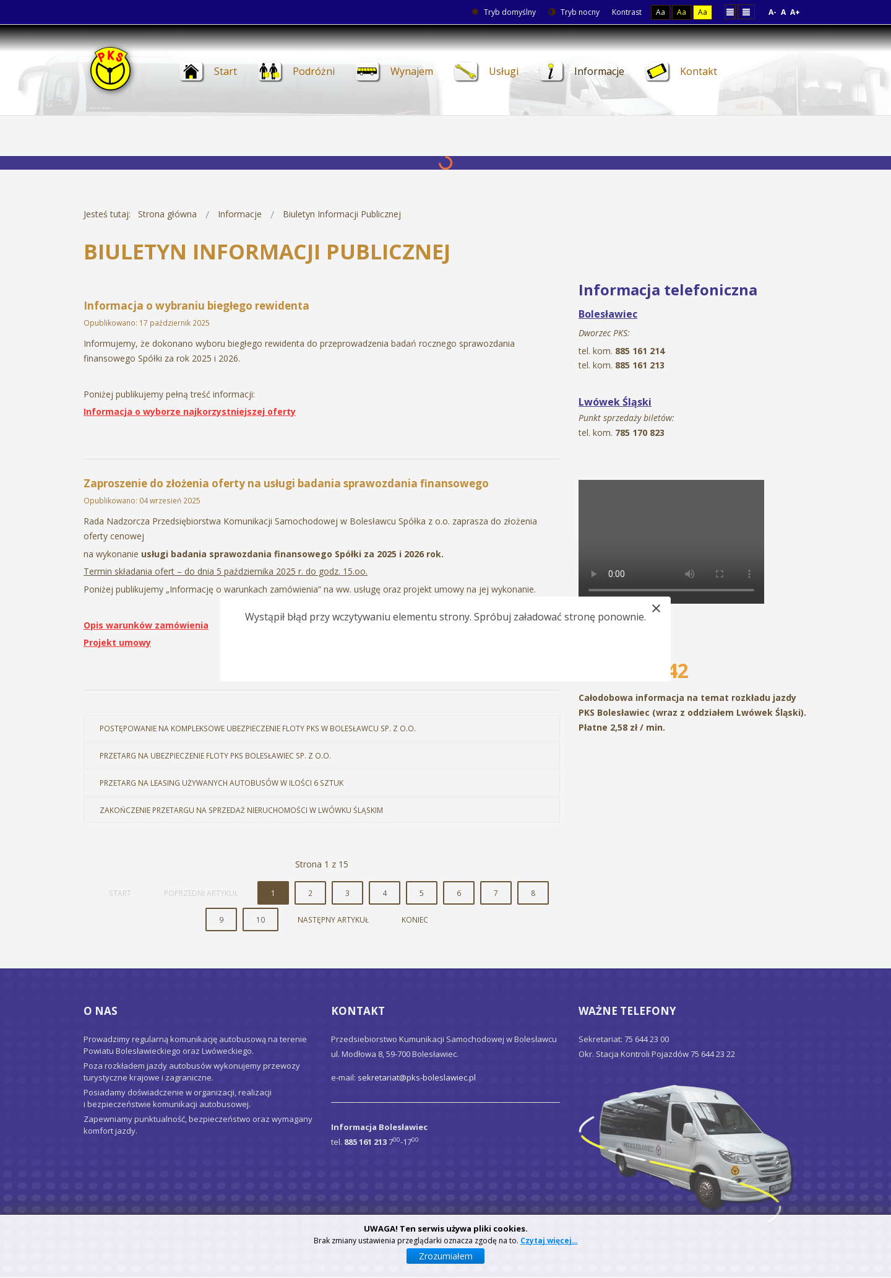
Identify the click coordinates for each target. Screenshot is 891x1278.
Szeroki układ (746, 11)
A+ (795, 12)
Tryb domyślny (503, 12)
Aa (660, 12)
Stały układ (730, 11)
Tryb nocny (574, 12)
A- (772, 12)
